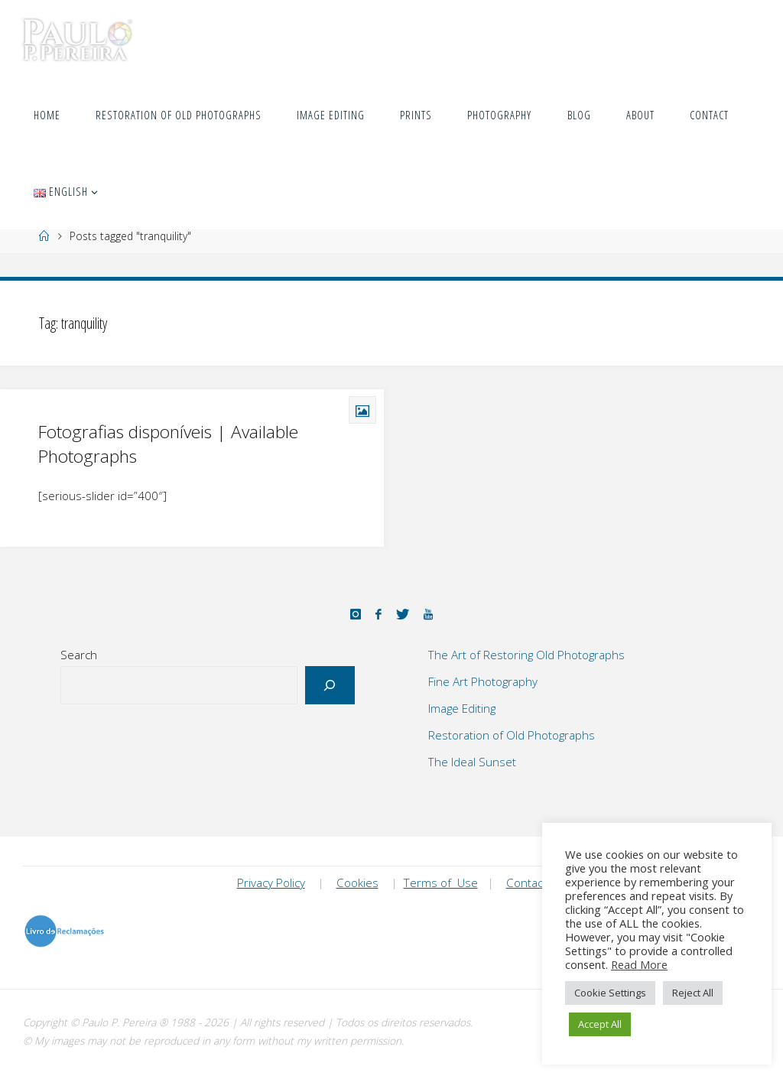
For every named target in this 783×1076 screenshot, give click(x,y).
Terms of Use (441, 882)
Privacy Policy (271, 882)
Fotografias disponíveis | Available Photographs (168, 444)
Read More (639, 964)
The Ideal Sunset (472, 761)
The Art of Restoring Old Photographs (526, 654)
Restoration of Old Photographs (511, 735)
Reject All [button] (692, 993)
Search (78, 654)
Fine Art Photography (483, 681)
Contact (526, 882)
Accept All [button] (600, 1024)
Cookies (357, 882)
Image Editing (461, 708)
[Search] (330, 685)
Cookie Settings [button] (610, 993)
